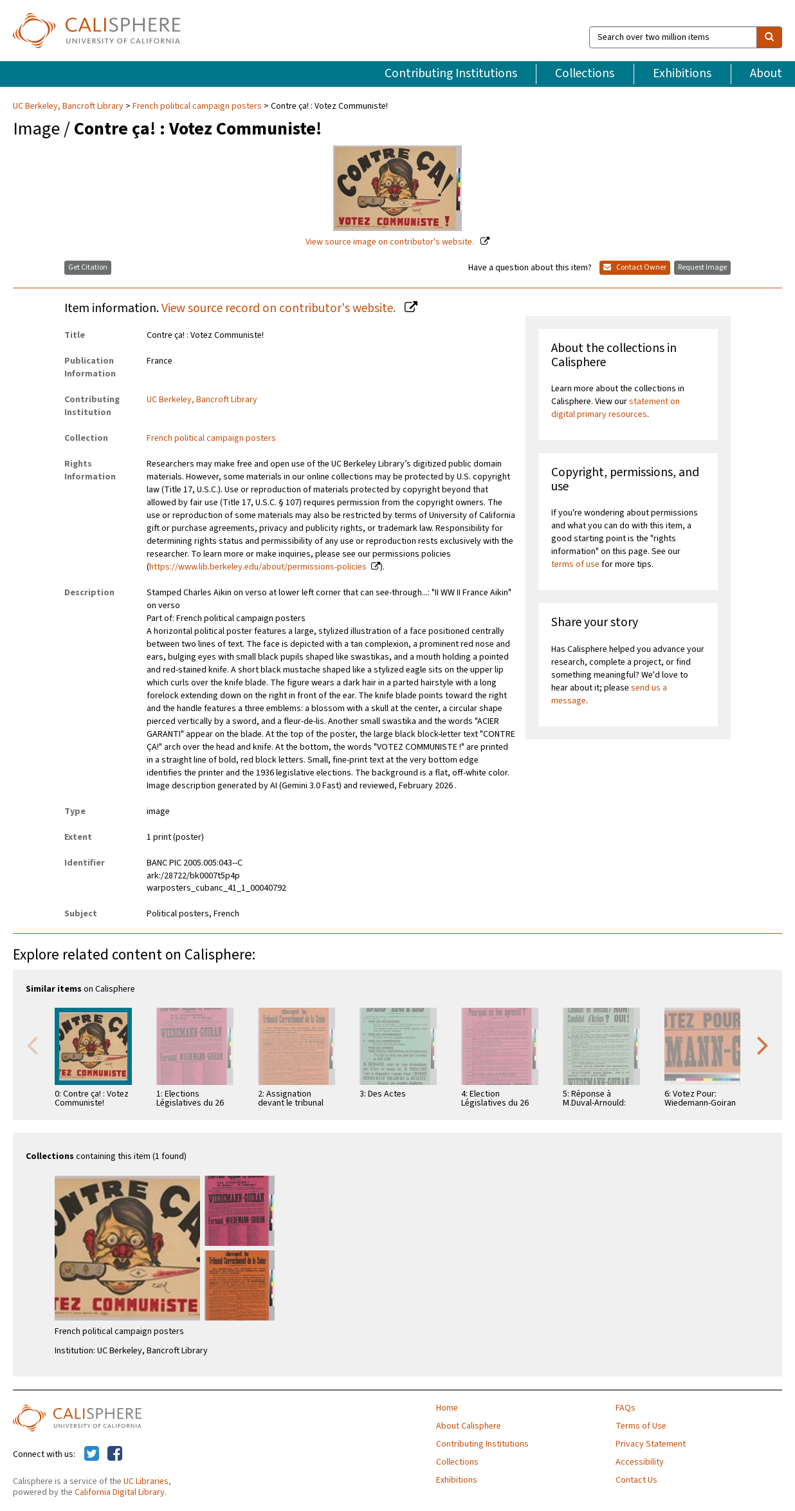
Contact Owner (634, 267)
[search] (769, 37)
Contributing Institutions (451, 73)
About (766, 73)
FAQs (625, 1408)
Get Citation (87, 267)
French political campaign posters (197, 106)
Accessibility (640, 1462)
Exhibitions (682, 73)
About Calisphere (468, 1426)
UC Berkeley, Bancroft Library (69, 106)
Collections (584, 73)
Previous (32, 1044)
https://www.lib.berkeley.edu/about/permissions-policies (258, 567)
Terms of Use (641, 1426)
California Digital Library (120, 1492)
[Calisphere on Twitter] (91, 1454)
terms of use (575, 564)
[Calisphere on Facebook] (114, 1454)
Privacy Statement (651, 1444)
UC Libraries (146, 1481)
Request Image (702, 267)
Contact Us (636, 1480)
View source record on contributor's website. (279, 308)
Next (762, 1044)
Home (447, 1408)
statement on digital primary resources (615, 408)
